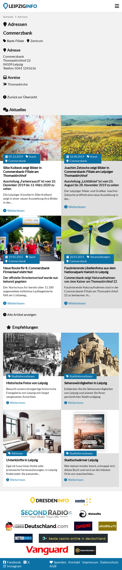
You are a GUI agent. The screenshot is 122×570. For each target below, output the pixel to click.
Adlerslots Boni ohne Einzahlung (107, 526)
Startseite (20, 6)
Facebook (14, 562)
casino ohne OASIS (47, 550)
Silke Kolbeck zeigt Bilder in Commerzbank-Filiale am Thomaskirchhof (22, 171)
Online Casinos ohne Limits (85, 550)
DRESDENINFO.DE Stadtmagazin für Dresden (49, 500)
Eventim (83, 501)
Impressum (90, 562)
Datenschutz (109, 562)
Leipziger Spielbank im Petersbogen (37, 526)
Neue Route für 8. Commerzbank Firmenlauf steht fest (26, 270)
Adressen (23, 16)
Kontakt (74, 562)
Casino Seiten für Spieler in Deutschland (90, 514)
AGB (53, 566)
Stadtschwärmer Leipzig (81, 460)
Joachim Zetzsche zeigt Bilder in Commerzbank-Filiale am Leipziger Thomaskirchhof (88, 171)
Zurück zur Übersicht (22, 97)
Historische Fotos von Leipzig (27, 383)
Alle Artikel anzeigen (21, 314)
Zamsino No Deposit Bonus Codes (83, 526)
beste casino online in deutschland (73, 538)
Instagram (14, 566)
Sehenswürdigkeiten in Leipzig (85, 383)
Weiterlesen (16, 210)
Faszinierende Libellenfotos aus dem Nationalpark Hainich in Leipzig (90, 270)
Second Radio (46, 514)
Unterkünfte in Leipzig (22, 460)
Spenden (60, 562)
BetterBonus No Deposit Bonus (23, 538)
